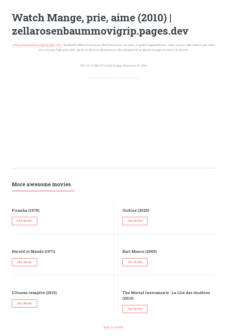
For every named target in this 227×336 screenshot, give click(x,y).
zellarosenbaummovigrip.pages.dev (36, 45)
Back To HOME (113, 327)
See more (24, 220)
